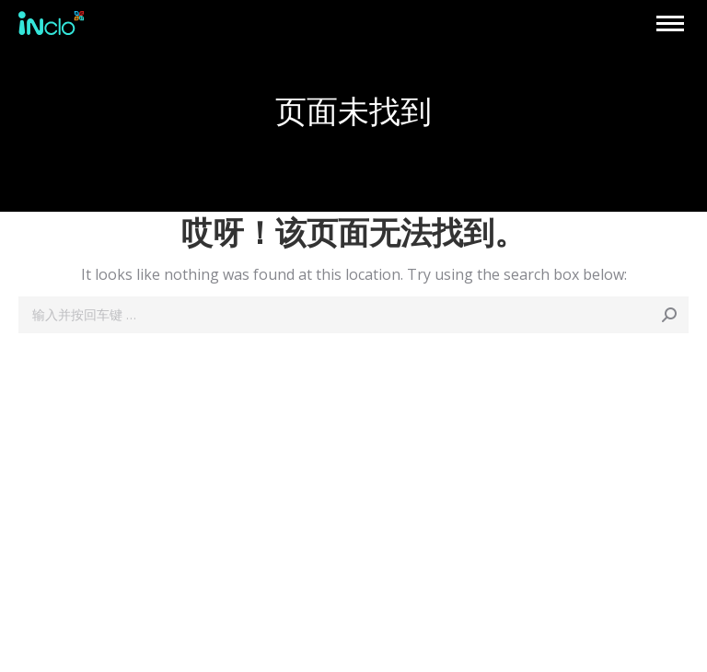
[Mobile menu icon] (670, 23)
